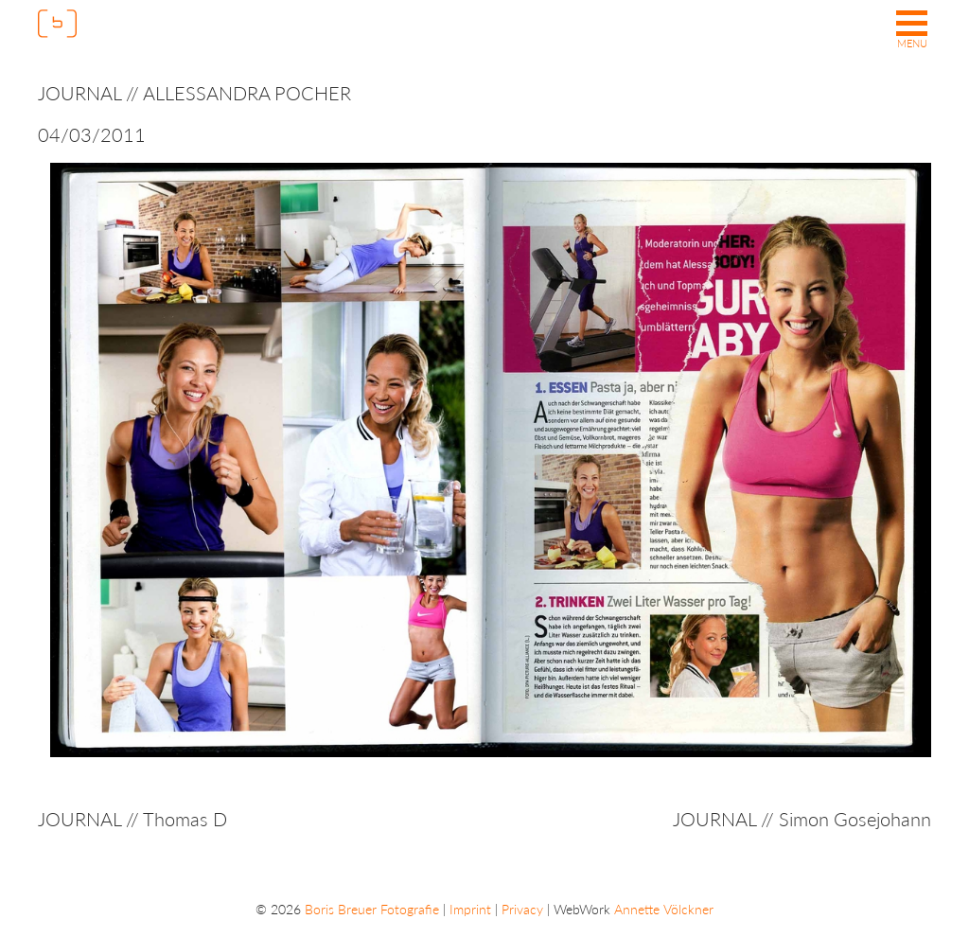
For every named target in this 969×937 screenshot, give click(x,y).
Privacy (522, 909)
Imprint (470, 909)
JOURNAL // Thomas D (132, 818)
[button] (911, 31)
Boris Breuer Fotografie (372, 909)
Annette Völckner (664, 909)
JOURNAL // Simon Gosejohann (802, 818)
